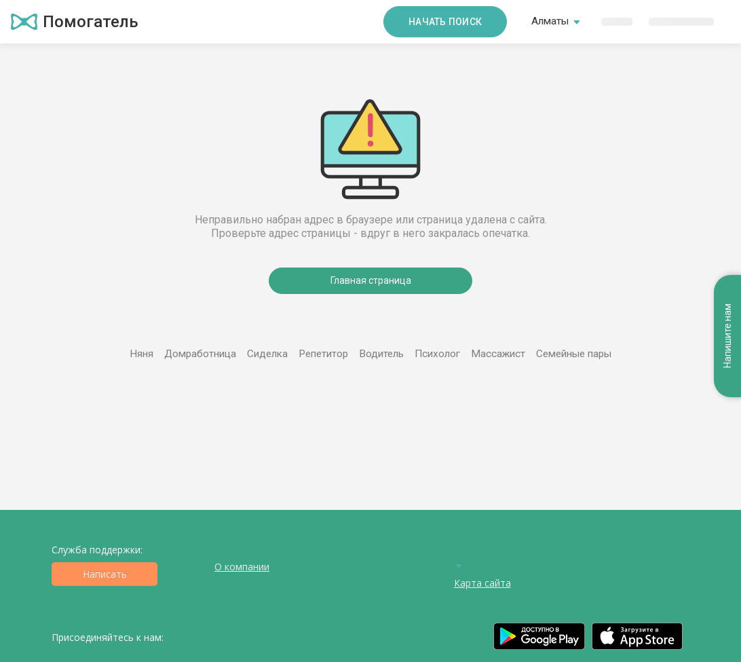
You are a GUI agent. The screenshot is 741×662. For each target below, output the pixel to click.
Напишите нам (727, 336)
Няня (141, 354)
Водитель (381, 354)
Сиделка (267, 354)
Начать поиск (445, 21)
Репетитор (323, 354)
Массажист (498, 354)
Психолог (437, 354)
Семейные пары (573, 354)
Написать (105, 574)
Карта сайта (482, 583)
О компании (241, 566)
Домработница (200, 354)
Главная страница (370, 280)
